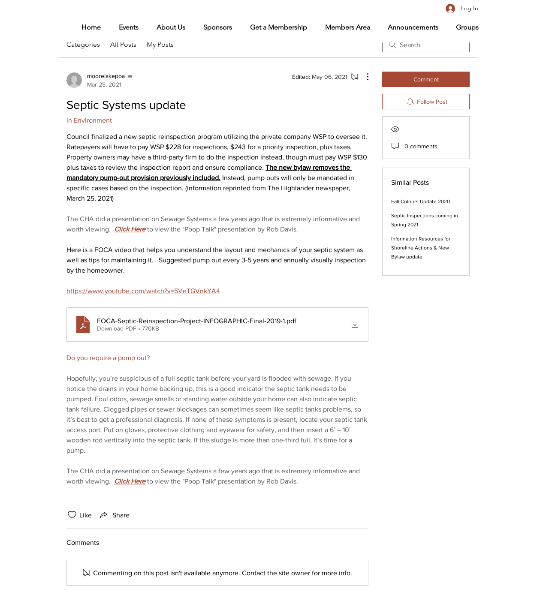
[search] (426, 44)
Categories (83, 44)
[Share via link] (114, 515)
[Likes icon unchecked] (72, 515)
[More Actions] (363, 77)
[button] (342, 27)
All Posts (123, 44)
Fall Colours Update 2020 (420, 201)
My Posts (160, 44)
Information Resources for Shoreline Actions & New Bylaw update (420, 248)
